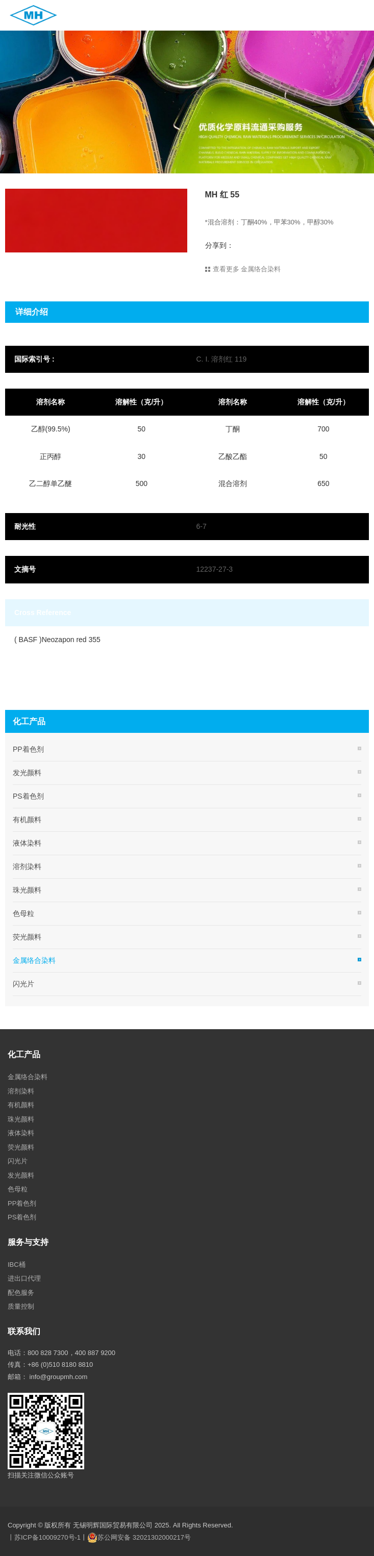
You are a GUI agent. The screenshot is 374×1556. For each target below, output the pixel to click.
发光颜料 (27, 773)
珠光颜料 (27, 890)
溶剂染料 (27, 866)
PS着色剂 (28, 796)
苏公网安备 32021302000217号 (144, 1537)
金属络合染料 (34, 960)
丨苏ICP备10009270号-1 (44, 1537)
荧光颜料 (27, 937)
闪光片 (23, 984)
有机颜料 (27, 819)
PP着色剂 (28, 749)
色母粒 (23, 913)
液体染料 (27, 843)
